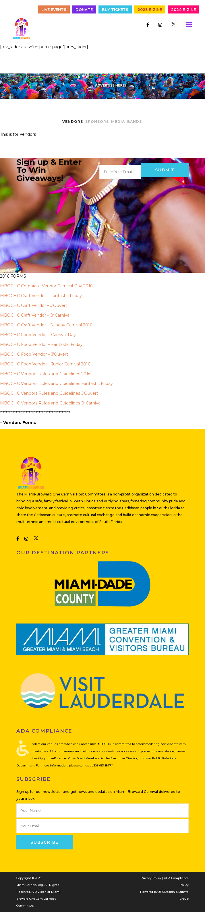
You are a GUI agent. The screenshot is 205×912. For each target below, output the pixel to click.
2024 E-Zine (183, 9)
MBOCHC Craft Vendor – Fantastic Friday (41, 295)
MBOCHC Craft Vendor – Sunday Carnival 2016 (46, 325)
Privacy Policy (151, 878)
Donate (84, 9)
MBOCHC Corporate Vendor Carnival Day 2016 (46, 285)
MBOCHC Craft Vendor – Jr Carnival (35, 315)
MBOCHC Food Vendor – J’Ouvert (34, 354)
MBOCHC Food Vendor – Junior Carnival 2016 (45, 364)
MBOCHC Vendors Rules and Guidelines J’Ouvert (49, 393)
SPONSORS (97, 121)
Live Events (53, 9)
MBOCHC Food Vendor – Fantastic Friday (41, 344)
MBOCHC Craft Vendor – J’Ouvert (33, 305)
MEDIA (118, 121)
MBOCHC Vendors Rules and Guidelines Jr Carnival (50, 403)
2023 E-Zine (150, 9)
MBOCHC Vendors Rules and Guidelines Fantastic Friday (56, 383)
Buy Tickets (115, 9)
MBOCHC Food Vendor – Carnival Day (38, 334)
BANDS (134, 121)
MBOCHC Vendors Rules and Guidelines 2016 (45, 373)
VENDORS (72, 121)
